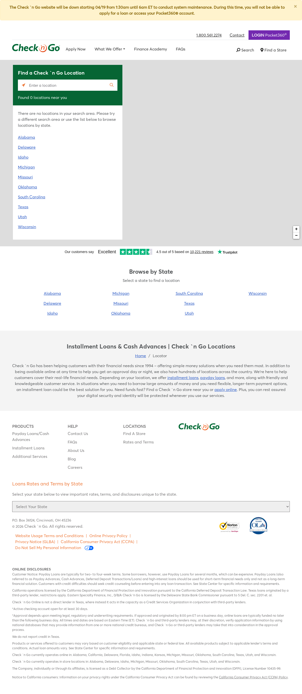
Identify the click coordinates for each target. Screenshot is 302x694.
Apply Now (76, 48)
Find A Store (134, 433)
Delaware (27, 147)
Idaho (23, 157)
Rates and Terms (138, 441)
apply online (225, 389)
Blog (72, 458)
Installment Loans (28, 447)
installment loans (183, 377)
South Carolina (31, 196)
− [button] (296, 236)
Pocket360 (269, 35)
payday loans (212, 377)
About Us (76, 450)
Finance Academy (150, 48)
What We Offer (108, 48)
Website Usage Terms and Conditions (49, 535)
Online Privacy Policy (108, 535)
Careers (75, 467)
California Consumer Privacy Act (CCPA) (97, 541)
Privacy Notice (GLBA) (35, 541)
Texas (23, 206)
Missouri (25, 176)
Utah (22, 216)
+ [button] (296, 229)
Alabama (26, 137)
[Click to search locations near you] (23, 85)
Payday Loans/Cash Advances (30, 436)
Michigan (26, 167)
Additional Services (29, 456)
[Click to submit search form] (111, 85)
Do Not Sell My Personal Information (54, 547)
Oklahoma (27, 186)
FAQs (180, 48)
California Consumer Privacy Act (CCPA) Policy (253, 677)
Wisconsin (27, 226)
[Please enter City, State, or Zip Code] (67, 85)
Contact (237, 35)
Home (140, 355)
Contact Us (78, 433)
